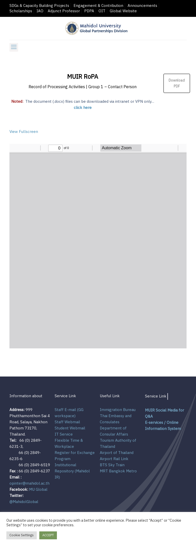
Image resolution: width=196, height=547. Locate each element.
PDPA (89, 11)
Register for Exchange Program (75, 456)
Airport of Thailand (116, 453)
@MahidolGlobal (23, 502)
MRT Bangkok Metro (118, 471)
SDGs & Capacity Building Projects (39, 6)
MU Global (38, 489)
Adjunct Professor (64, 11)
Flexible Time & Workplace (69, 443)
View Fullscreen (23, 132)
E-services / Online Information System (163, 425)
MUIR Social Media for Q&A (164, 413)
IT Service (64, 434)
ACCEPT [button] (48, 535)
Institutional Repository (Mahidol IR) (72, 471)
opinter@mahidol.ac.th (29, 483)
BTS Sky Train (112, 465)
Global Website (123, 11)
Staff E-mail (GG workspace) (69, 413)
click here (83, 108)
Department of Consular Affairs (114, 431)
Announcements (142, 6)
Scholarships (20, 11)
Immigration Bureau (118, 410)
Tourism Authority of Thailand (118, 443)
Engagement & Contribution (98, 6)
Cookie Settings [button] (21, 535)
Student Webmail (70, 428)
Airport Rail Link (114, 459)
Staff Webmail (67, 422)
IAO (39, 11)
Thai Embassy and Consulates (115, 419)
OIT (102, 11)
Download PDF (177, 83)
